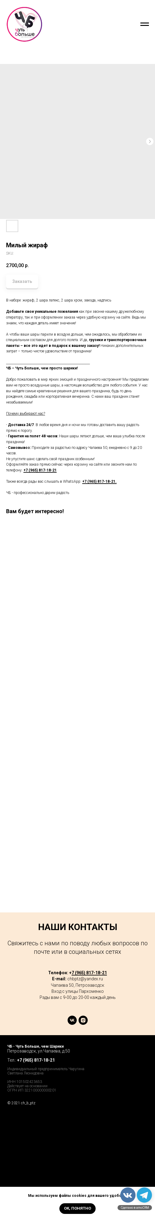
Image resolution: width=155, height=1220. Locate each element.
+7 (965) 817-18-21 (40, 470)
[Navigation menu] (144, 24)
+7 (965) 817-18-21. (99, 481)
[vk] (72, 1023)
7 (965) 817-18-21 (89, 972)
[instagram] (83, 1023)
